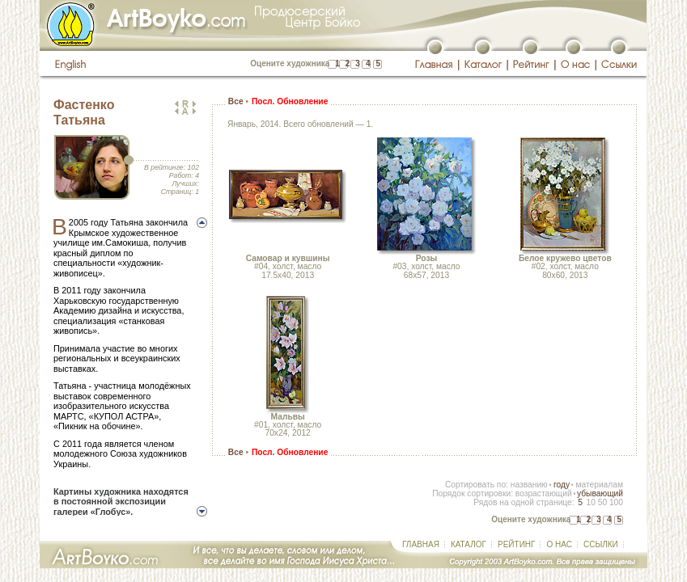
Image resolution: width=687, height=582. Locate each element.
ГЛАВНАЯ (420, 544)
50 (602, 502)
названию (529, 484)
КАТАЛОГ (468, 544)
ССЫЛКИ (600, 544)
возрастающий (543, 493)
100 (616, 502)
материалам (599, 484)
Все (236, 101)
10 (590, 502)
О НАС (558, 544)
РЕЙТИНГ (516, 544)
